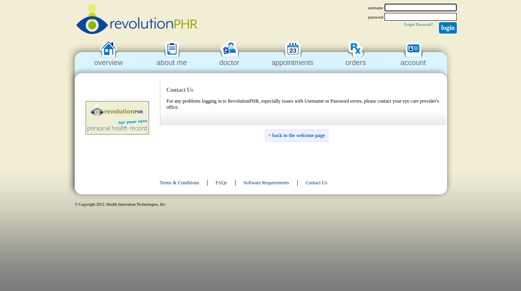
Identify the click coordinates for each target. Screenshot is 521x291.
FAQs (221, 183)
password (375, 17)
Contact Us (317, 183)
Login (448, 27)
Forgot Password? (418, 24)
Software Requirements (266, 183)
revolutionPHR (136, 20)
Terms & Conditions (179, 183)
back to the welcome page (298, 135)
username (375, 8)
